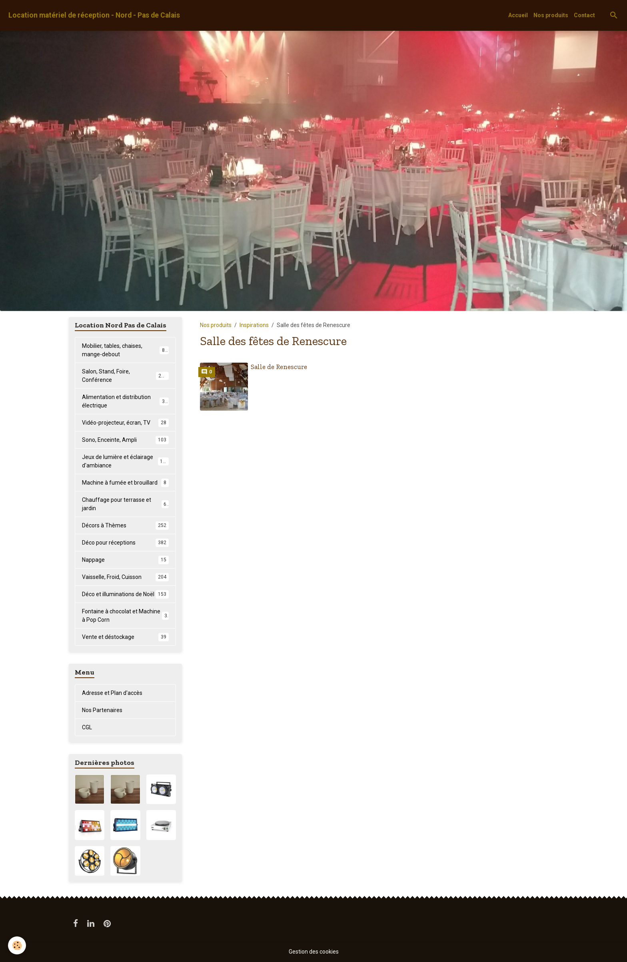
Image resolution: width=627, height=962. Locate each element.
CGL (87, 727)
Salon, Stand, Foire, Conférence (125, 375)
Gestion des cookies (314, 951)
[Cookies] (17, 945)
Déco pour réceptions (125, 543)
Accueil (518, 15)
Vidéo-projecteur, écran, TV (125, 423)
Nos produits (550, 15)
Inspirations (254, 325)
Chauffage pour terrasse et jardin (125, 504)
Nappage (125, 560)
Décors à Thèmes (125, 525)
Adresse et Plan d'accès (112, 693)
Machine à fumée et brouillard (125, 483)
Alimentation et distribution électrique (125, 401)
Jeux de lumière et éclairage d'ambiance (125, 461)
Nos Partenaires (102, 710)
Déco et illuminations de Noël (125, 594)
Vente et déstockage (125, 637)
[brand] (94, 15)
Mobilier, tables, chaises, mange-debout (125, 350)
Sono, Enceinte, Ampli (125, 440)
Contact (584, 15)
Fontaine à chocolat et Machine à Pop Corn (125, 615)
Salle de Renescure (279, 367)
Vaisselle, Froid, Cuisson (125, 577)
